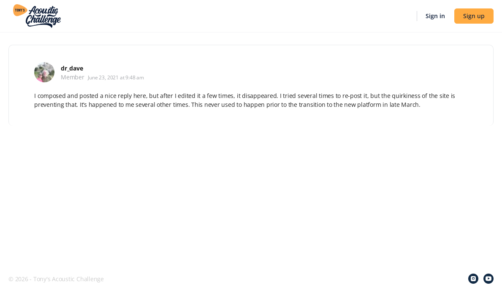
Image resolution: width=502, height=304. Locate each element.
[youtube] (488, 279)
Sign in (435, 16)
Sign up (474, 16)
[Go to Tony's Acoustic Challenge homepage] (36, 15)
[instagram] (473, 279)
